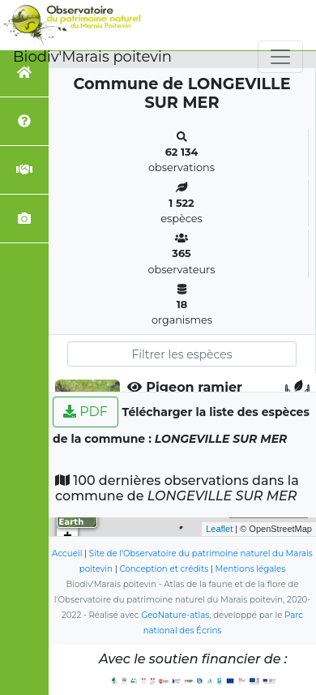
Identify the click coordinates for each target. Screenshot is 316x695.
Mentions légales (251, 569)
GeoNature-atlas (175, 615)
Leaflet (219, 529)
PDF (85, 411)
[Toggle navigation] (280, 57)
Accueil (67, 553)
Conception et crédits (163, 569)
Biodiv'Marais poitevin (92, 57)
